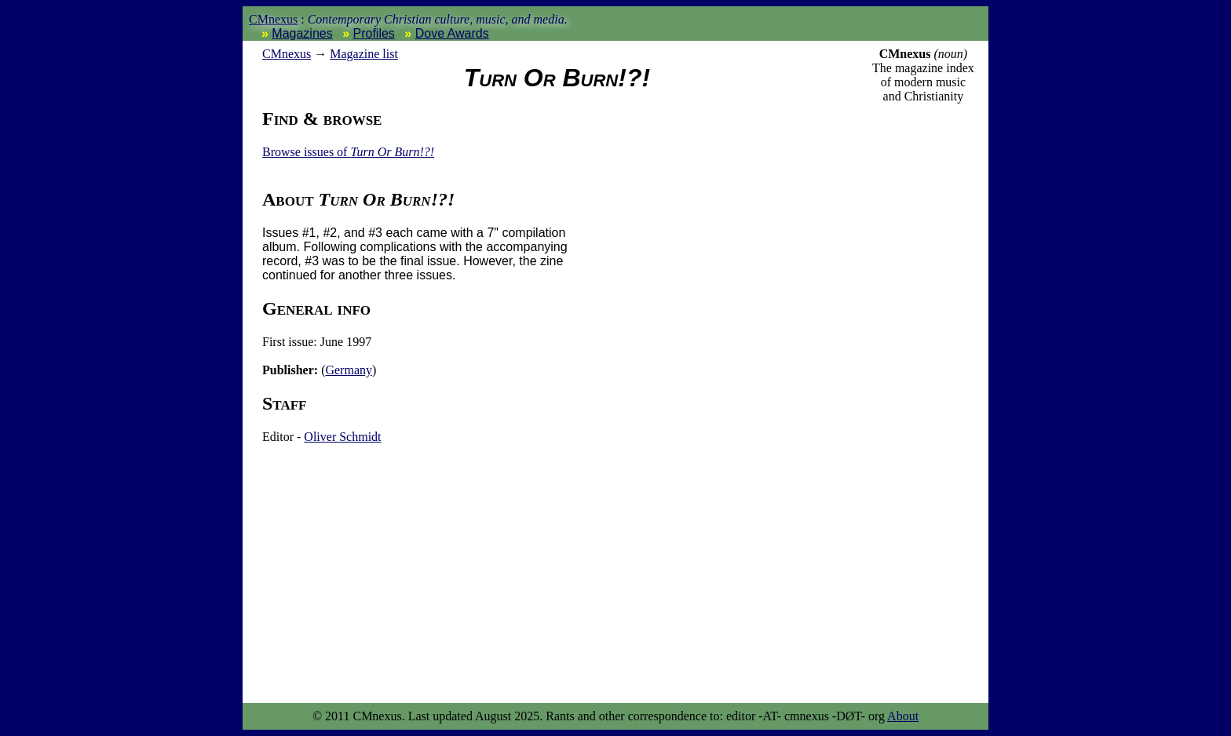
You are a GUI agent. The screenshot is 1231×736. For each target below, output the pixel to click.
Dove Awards (452, 33)
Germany (348, 370)
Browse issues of (348, 151)
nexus (286, 53)
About (903, 716)
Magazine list (364, 53)
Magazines (302, 33)
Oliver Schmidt (342, 436)
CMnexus (273, 19)
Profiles (374, 33)
